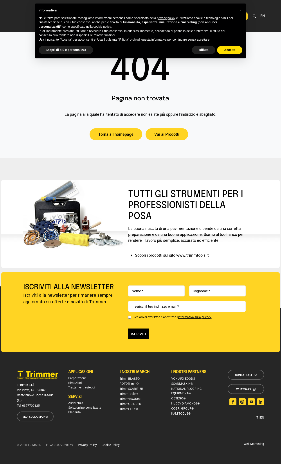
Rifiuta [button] (204, 50)
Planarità (74, 412)
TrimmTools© (129, 393)
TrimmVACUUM (130, 399)
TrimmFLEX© (129, 409)
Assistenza (75, 403)
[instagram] (242, 401)
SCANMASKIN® (182, 383)
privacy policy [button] (166, 18)
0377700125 (31, 405)
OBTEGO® (178, 398)
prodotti (155, 255)
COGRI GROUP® (182, 408)
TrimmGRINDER (130, 404)
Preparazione (77, 378)
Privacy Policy (87, 445)
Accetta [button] (229, 50)
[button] (254, 16)
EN (262, 417)
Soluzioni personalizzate (84, 407)
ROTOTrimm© (129, 383)
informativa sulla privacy (194, 317)
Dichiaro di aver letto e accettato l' (169, 317)
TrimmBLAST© (130, 378)
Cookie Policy (111, 445)
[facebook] (232, 401)
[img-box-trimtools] (75, 181)
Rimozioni (75, 383)
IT (257, 417)
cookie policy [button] (102, 26)
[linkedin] (260, 401)
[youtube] (251, 401)
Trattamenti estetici (81, 387)
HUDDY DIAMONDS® (185, 403)
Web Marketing (254, 444)
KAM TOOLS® (181, 413)
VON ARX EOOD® (183, 378)
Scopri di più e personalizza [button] (66, 50)
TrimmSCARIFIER (131, 388)
